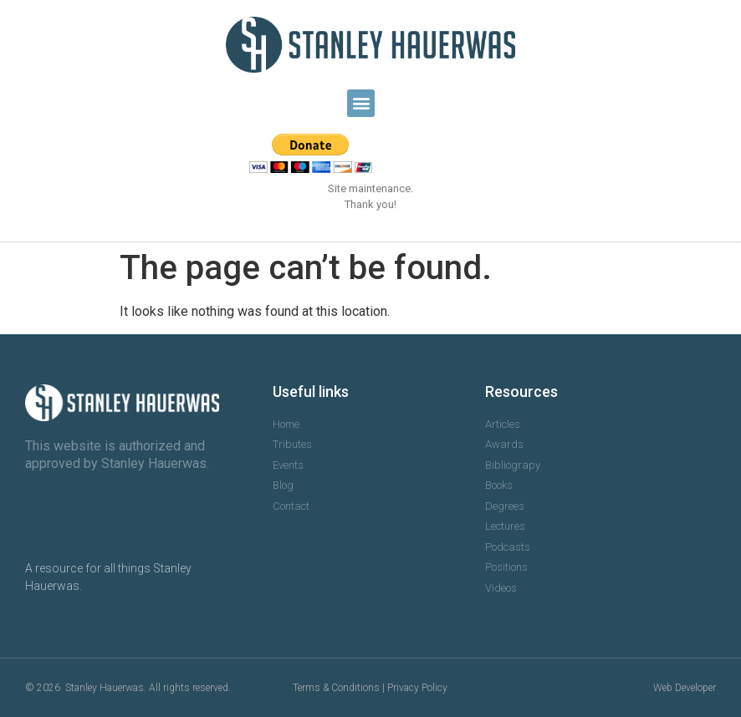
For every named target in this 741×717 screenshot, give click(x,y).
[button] (361, 103)
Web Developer (684, 688)
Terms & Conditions (336, 688)
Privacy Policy (417, 688)
